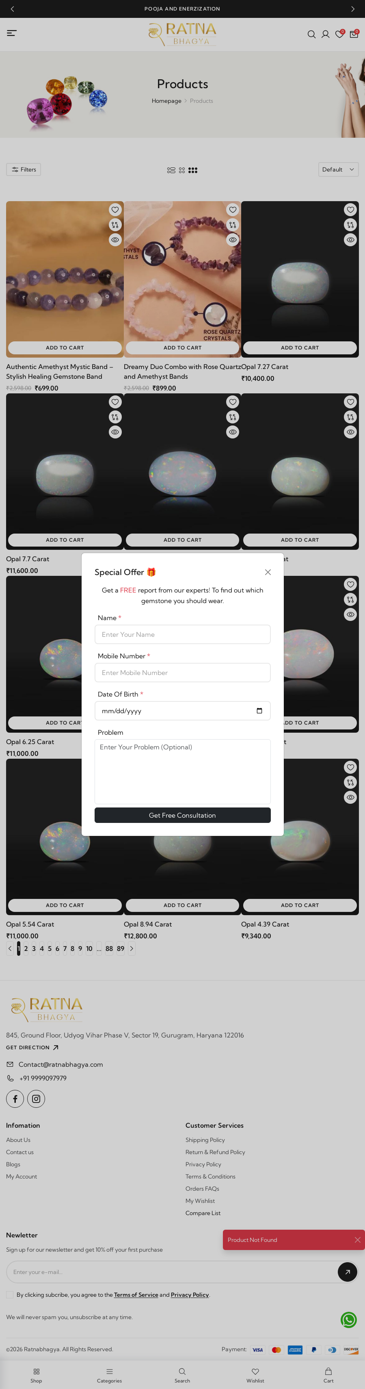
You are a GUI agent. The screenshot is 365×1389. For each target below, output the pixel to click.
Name (109, 618)
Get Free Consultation (182, 815)
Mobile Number (124, 656)
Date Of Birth (120, 694)
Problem (110, 732)
